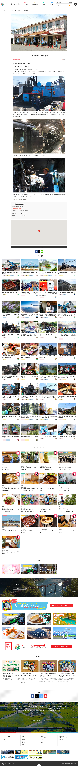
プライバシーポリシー (63, 737)
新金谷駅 (25, 199)
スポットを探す (34, 3)
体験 (4, 275)
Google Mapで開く (39, 247)
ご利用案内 (70, 2)
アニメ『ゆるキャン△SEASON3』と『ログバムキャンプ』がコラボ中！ (11, 675)
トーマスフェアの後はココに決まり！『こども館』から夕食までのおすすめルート (67, 335)
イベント (42, 739)
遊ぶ (23, 737)
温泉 (23, 744)
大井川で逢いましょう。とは (62, 2)
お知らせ (59, 5)
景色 (12, 275)
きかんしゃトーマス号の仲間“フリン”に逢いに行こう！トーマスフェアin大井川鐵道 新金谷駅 (48, 294)
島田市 (20, 199)
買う (23, 741)
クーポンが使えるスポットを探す (61, 646)
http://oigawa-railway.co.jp (17, 208)
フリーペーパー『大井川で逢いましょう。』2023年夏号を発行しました (67, 675)
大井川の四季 (43, 737)
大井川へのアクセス (19, 588)
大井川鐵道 (16, 199)
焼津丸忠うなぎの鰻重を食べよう (9, 292)
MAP (64, 59)
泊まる (23, 742)
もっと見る (75, 657)
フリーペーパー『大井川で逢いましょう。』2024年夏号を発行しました (48, 675)
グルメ (8, 275)
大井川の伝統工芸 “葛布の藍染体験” (66, 355)
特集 (44, 3)
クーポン (52, 3)
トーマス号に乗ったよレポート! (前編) (66, 436)
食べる (23, 739)
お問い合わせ (62, 739)
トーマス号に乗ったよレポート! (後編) (48, 436)
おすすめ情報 (24, 3)
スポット (24, 736)
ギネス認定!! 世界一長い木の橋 (9, 530)
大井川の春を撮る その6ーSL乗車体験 (66, 292)
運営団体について (39, 725)
